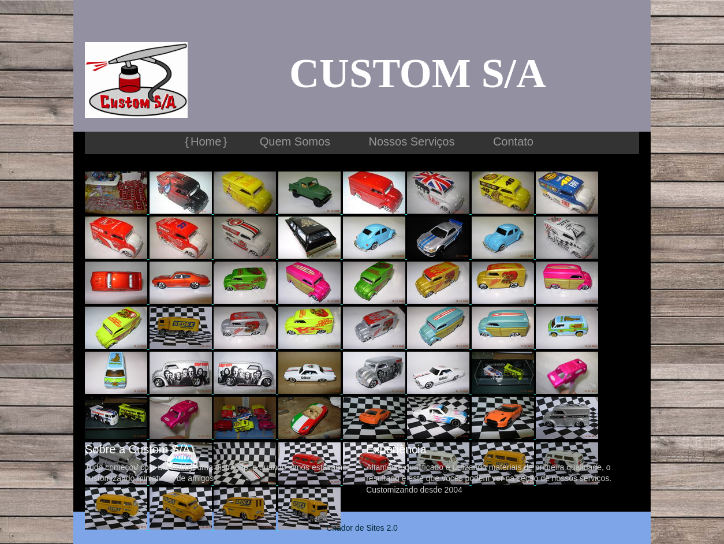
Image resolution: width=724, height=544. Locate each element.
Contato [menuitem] (513, 141)
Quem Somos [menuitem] (295, 141)
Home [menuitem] (206, 141)
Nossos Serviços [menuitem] (412, 141)
